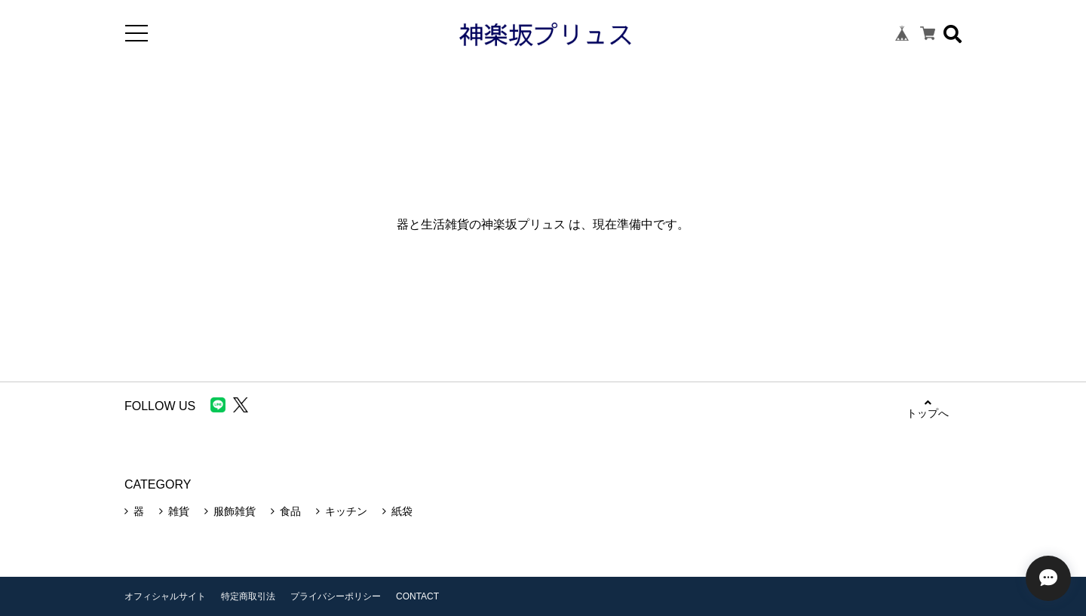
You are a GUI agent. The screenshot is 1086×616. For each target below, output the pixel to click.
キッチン (346, 511)
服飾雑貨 (234, 511)
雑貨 (178, 511)
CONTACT (417, 596)
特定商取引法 (248, 596)
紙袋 (402, 511)
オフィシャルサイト (165, 596)
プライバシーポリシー (335, 596)
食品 (290, 511)
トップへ (928, 408)
